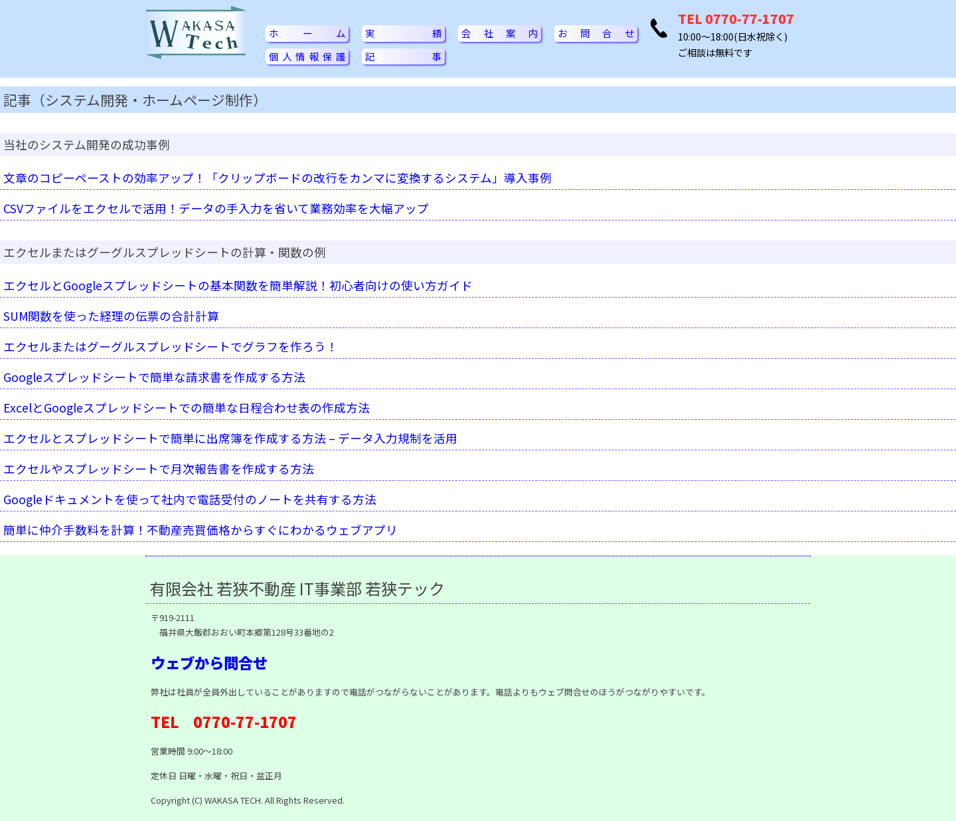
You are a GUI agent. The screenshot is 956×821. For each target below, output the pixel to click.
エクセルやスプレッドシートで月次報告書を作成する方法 (158, 468)
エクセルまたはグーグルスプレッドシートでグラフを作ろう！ (170, 346)
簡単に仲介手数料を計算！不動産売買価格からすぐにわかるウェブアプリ (200, 529)
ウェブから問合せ (209, 662)
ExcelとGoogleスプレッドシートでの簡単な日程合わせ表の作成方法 (186, 407)
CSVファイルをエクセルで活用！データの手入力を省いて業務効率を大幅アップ (216, 208)
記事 (403, 56)
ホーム (307, 33)
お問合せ (596, 33)
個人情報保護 (307, 56)
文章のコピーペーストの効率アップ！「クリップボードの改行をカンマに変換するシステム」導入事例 (277, 177)
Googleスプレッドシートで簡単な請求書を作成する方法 (154, 377)
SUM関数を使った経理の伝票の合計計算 (111, 316)
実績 (403, 33)
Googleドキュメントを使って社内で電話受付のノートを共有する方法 (189, 499)
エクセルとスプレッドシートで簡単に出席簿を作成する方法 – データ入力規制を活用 (230, 438)
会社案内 (499, 33)
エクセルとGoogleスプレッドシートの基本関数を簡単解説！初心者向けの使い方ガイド (238, 285)
